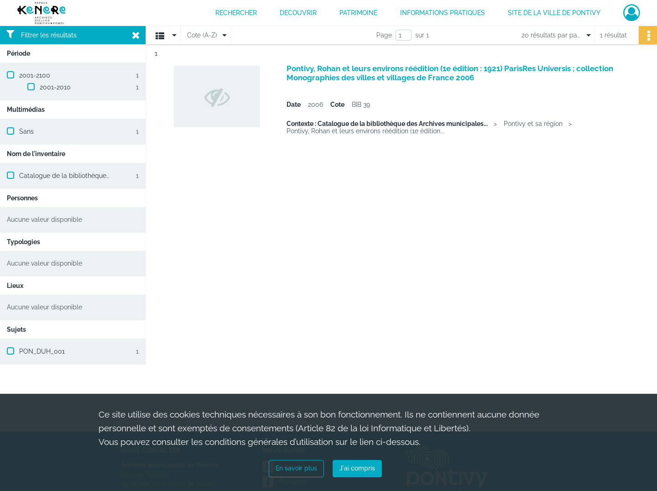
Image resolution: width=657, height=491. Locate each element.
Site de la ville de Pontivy (554, 12)
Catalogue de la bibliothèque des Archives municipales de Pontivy (118, 175)
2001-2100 (34, 75)
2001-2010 (55, 87)
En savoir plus (296, 468)
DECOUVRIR (298, 12)
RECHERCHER (236, 12)
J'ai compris (357, 468)
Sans (26, 131)
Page (384, 35)
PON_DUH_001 (42, 351)
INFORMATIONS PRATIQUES (442, 12)
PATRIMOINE (358, 12)
